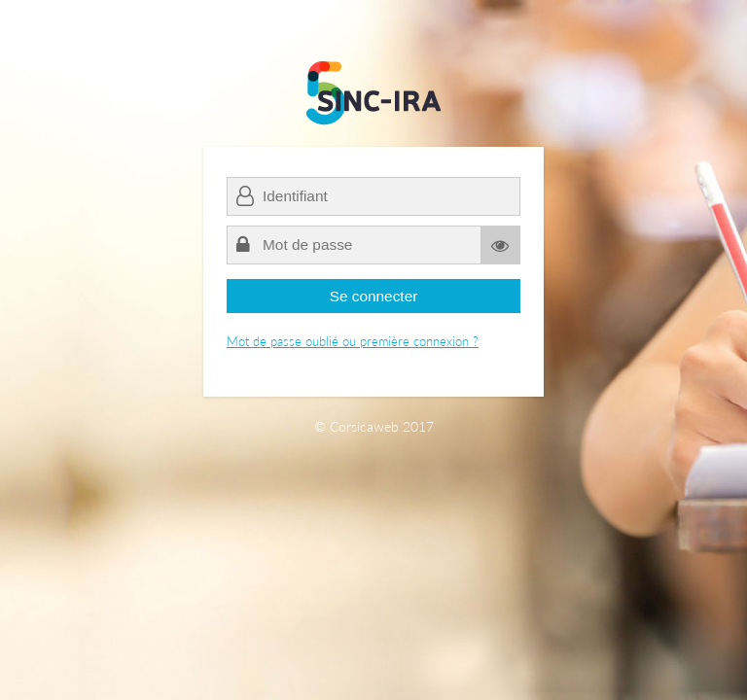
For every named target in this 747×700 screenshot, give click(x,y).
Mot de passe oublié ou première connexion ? (353, 341)
